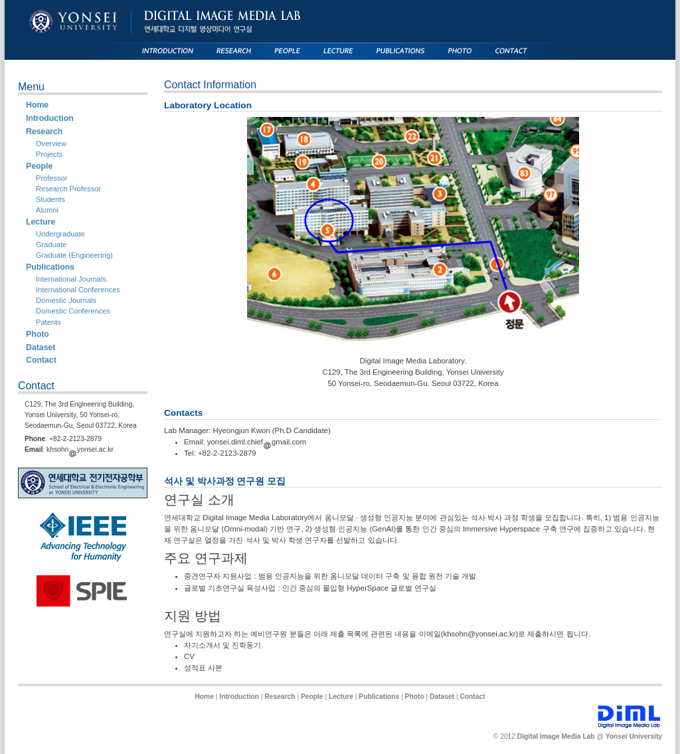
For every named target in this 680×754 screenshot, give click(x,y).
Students (50, 199)
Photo (37, 334)
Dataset (40, 347)
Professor (51, 178)
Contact (41, 360)
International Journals (71, 279)
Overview (51, 143)
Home (37, 105)
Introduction (50, 118)
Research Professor (68, 189)
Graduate (51, 244)
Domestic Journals (66, 300)
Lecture (40, 222)
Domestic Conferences (73, 311)
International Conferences (78, 290)
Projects (49, 154)
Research (44, 131)
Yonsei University (634, 736)
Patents (48, 322)
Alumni (47, 210)
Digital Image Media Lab (556, 736)
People (39, 166)
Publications (50, 267)
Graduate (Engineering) (74, 255)
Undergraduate (60, 234)
